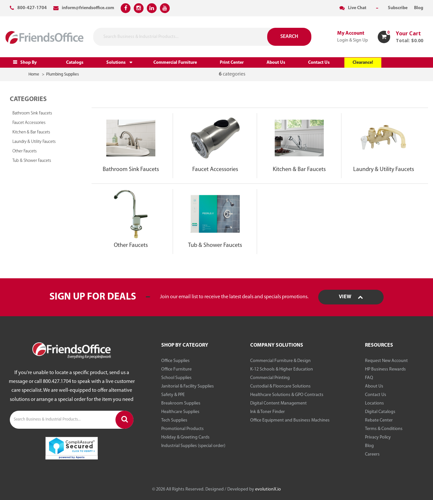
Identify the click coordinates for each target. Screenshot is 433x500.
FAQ (369, 377)
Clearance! (363, 62)
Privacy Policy (378, 437)
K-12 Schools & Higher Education (281, 369)
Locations (374, 403)
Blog (369, 445)
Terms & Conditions (384, 428)
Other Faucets (24, 151)
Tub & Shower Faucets (31, 161)
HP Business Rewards (385, 369)
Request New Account (386, 360)
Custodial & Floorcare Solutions (280, 386)
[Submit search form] (256, 37)
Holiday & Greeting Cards (185, 437)
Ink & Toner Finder (267, 411)
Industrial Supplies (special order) (193, 445)
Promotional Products (182, 428)
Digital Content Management (278, 403)
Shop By (28, 62)
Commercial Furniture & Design (280, 360)
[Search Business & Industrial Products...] (185, 37)
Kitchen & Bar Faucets (31, 132)
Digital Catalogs (380, 411)
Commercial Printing (270, 377)
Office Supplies (175, 360)
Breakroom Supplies (180, 403)
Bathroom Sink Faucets (32, 113)
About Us (276, 62)
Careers (372, 454)
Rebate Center (379, 420)
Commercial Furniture (175, 62)
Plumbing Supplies (62, 74)
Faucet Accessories (28, 123)
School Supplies (176, 377)
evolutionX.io (268, 489)
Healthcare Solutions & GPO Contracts (286, 394)
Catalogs (74, 62)
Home (33, 74)
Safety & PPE (173, 394)
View (351, 297)
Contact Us (319, 62)
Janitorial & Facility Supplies (187, 386)
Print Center (232, 62)
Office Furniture (176, 369)
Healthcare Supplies (180, 411)
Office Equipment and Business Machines (290, 420)
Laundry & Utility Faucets (34, 142)
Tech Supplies (174, 420)
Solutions (116, 62)
